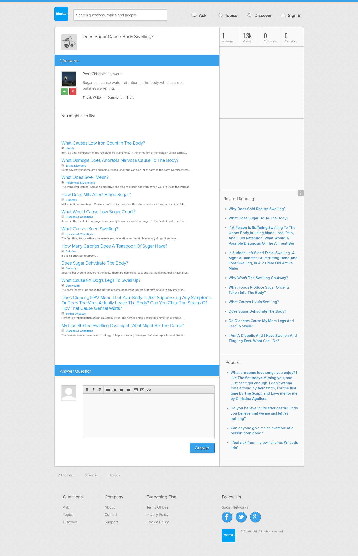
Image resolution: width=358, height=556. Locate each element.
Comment (114, 97)
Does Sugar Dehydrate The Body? (94, 263)
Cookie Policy (157, 522)
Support (111, 522)
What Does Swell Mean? (85, 177)
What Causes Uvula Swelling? (254, 302)
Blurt (130, 97)
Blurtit (61, 14)
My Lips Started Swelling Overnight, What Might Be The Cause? (122, 326)
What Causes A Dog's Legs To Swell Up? (101, 280)
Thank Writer (92, 97)
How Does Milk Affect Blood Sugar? (96, 195)
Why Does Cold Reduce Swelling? (257, 209)
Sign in (290, 15)
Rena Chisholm (95, 74)
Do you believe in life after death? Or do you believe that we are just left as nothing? (264, 413)
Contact (111, 515)
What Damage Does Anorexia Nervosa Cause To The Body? (120, 160)
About (110, 507)
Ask (199, 15)
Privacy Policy (157, 515)
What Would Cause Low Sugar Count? (98, 212)
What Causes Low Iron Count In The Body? (103, 143)
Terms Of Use (157, 507)
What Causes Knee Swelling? (89, 229)
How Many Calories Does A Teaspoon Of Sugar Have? (114, 246)
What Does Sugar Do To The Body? (258, 218)
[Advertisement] (117, 131)
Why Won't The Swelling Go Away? (258, 278)
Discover (259, 15)
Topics (227, 15)
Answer (202, 448)
